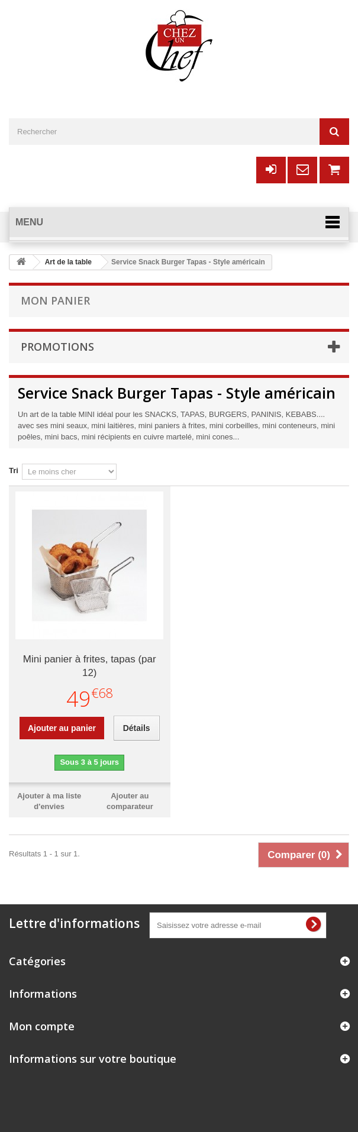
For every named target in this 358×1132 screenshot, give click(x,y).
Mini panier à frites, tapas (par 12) (89, 666)
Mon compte (42, 1026)
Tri (13, 470)
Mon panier (55, 300)
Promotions (57, 346)
